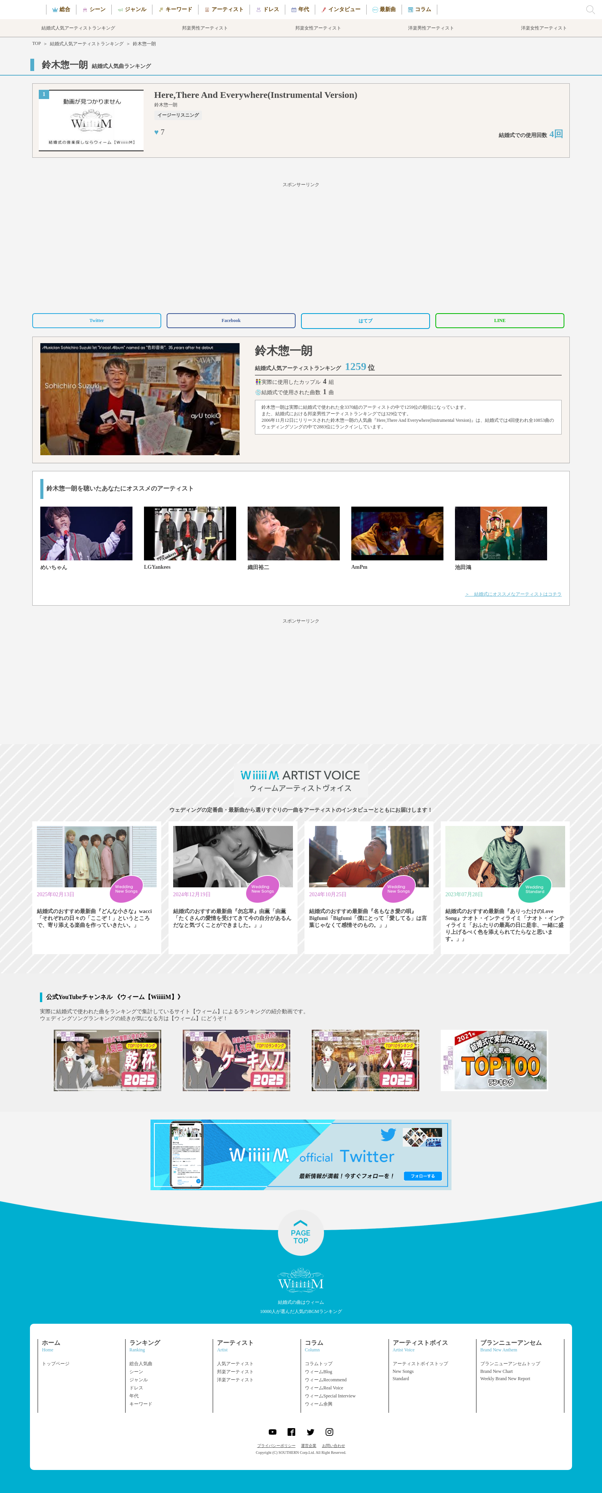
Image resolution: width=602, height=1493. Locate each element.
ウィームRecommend (326, 1379)
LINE (499, 320)
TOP (36, 43)
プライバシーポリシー (276, 1445)
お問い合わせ (333, 1445)
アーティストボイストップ (420, 1363)
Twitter (96, 320)
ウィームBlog (318, 1371)
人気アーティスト (235, 1363)
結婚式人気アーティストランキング (87, 43)
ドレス (136, 1388)
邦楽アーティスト (235, 1371)
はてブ (365, 321)
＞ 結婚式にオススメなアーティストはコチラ (513, 594)
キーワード (140, 1404)
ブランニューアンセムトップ (510, 1363)
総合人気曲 (140, 1363)
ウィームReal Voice (324, 1388)
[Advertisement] (301, 246)
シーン (136, 1371)
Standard (401, 1378)
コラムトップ (318, 1363)
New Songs (403, 1371)
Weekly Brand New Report (505, 1378)
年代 (134, 1396)
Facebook (231, 320)
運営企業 (308, 1445)
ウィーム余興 (318, 1404)
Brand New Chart (496, 1371)
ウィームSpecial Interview (330, 1396)
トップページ (55, 1363)
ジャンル (138, 1379)
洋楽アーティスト (235, 1379)
